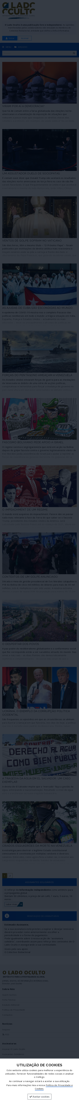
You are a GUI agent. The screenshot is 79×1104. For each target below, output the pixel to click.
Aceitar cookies (39, 1096)
